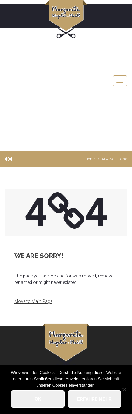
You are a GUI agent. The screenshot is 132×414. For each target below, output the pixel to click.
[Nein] (124, 389)
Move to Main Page (33, 301)
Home (90, 159)
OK (37, 399)
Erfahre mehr (94, 399)
